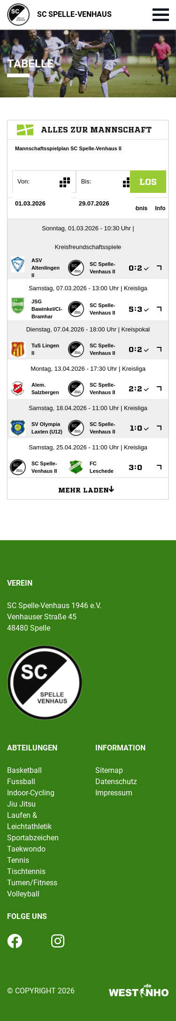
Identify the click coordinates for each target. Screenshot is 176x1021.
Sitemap (109, 770)
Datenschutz (116, 781)
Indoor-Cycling (30, 792)
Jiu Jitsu (21, 804)
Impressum (113, 792)
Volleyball (23, 893)
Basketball (24, 770)
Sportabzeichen (33, 837)
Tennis (18, 860)
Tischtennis (26, 871)
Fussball (21, 781)
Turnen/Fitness (32, 882)
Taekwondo (26, 849)
